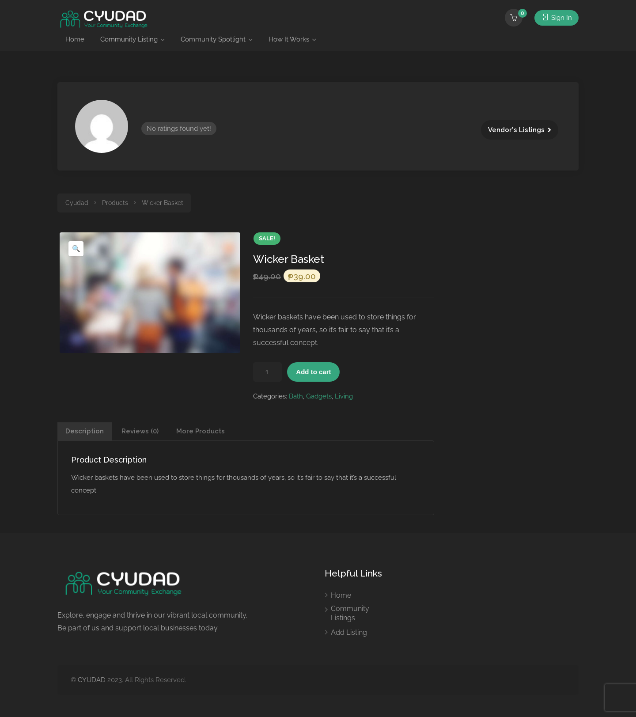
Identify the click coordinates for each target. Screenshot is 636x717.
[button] (75, 248)
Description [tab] (84, 431)
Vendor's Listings (516, 130)
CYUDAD (92, 680)
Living (344, 396)
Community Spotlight (213, 39)
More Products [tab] (200, 431)
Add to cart (313, 372)
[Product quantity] (267, 372)
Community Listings (350, 613)
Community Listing (129, 39)
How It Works (289, 39)
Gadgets (319, 396)
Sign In (556, 18)
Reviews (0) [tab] (140, 431)
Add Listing (349, 632)
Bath (296, 396)
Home (74, 39)
